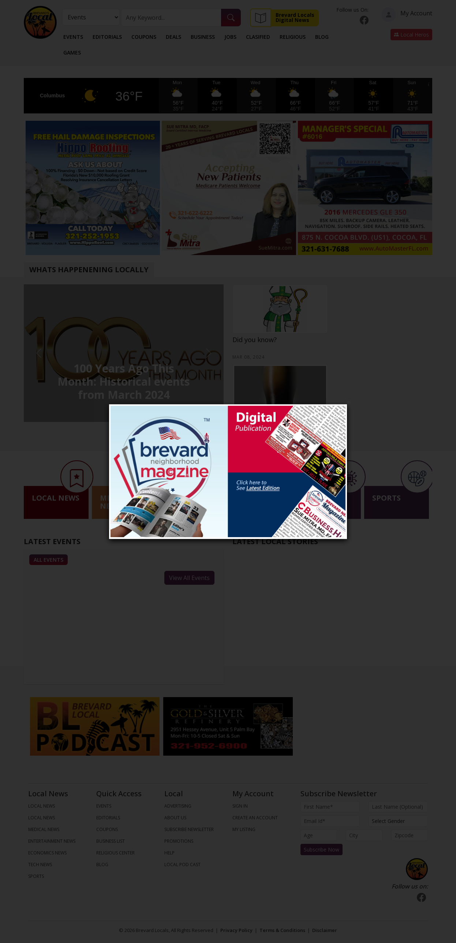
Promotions (178, 841)
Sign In (240, 806)
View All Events (189, 578)
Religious (293, 36)
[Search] (171, 17)
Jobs (230, 36)
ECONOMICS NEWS (47, 853)
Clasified (258, 36)
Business (203, 36)
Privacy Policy (236, 930)
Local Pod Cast (182, 864)
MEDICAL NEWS (43, 829)
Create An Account (255, 818)
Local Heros (411, 34)
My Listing (243, 829)
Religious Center (115, 853)
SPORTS (36, 876)
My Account (406, 14)
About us (175, 818)
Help (169, 853)
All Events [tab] (48, 559)
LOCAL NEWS (41, 806)
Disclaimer (324, 930)
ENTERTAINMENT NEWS (51, 841)
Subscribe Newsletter (189, 829)
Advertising (177, 806)
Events (73, 36)
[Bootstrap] (417, 869)
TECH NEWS (40, 864)
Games (72, 52)
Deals (173, 36)
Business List (110, 841)
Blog (322, 36)
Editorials (107, 36)
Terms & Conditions (282, 930)
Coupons (143, 36)
